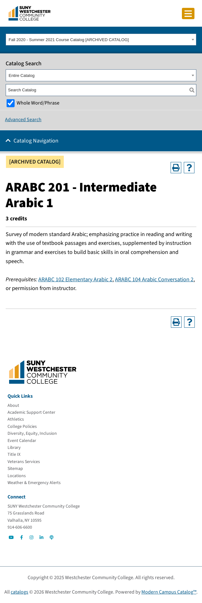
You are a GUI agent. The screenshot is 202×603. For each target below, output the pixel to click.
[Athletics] (16, 419)
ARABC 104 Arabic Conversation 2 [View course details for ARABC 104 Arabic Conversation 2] (154, 279)
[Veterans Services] (24, 462)
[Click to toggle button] (188, 13)
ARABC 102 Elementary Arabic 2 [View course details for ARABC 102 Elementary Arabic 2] (75, 279)
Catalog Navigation (36, 141)
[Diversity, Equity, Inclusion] (32, 433)
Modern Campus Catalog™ (168, 592)
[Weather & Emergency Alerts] (34, 483)
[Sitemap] (15, 469)
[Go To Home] (30, 12)
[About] (13, 405)
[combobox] (101, 40)
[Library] (14, 447)
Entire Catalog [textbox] (22, 75)
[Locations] (17, 476)
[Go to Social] (11, 537)
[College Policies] (22, 426)
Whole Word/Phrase (38, 102)
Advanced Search (23, 119)
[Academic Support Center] (31, 412)
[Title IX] (14, 454)
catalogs (19, 592)
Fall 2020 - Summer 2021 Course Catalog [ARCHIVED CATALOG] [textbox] (69, 39)
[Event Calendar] (22, 441)
